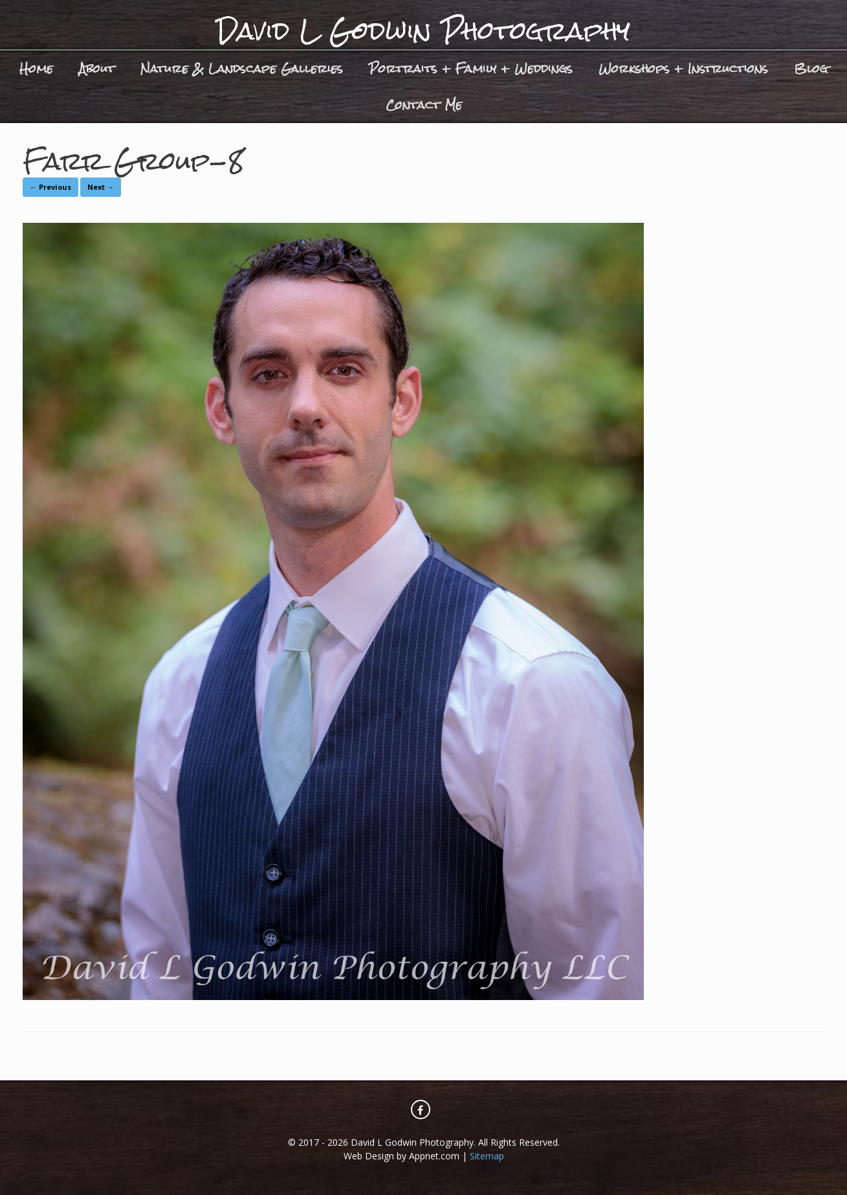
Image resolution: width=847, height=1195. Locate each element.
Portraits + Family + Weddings (471, 68)
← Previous (50, 187)
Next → (100, 187)
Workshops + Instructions (683, 68)
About (97, 68)
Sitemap (487, 1156)
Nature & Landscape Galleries (241, 68)
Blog (811, 68)
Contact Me (424, 105)
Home (36, 68)
